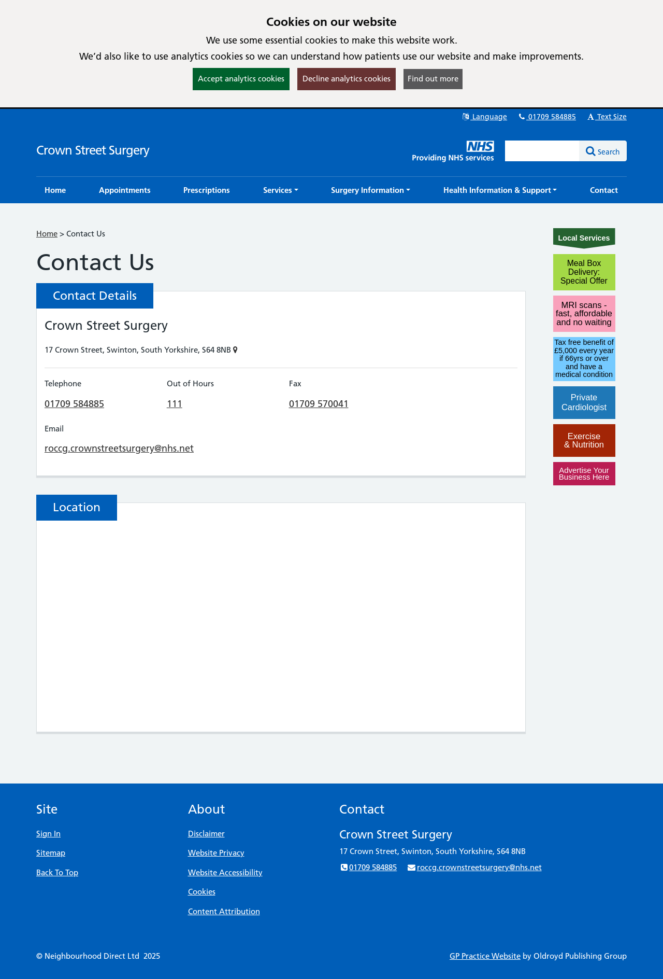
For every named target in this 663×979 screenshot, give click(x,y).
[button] (281, 190)
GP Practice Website (485, 956)
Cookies (201, 892)
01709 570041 (319, 404)
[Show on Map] (235, 350)
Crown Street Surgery (92, 150)
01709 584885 (546, 116)
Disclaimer (206, 833)
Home (46, 234)
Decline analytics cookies (346, 78)
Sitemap (50, 853)
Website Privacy (216, 853)
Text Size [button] (606, 116)
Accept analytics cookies (241, 78)
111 (174, 404)
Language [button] (484, 116)
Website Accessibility (225, 872)
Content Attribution (224, 911)
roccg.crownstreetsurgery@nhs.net (119, 448)
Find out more (433, 78)
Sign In (48, 833)
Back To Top (57, 872)
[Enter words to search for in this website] (542, 151)
